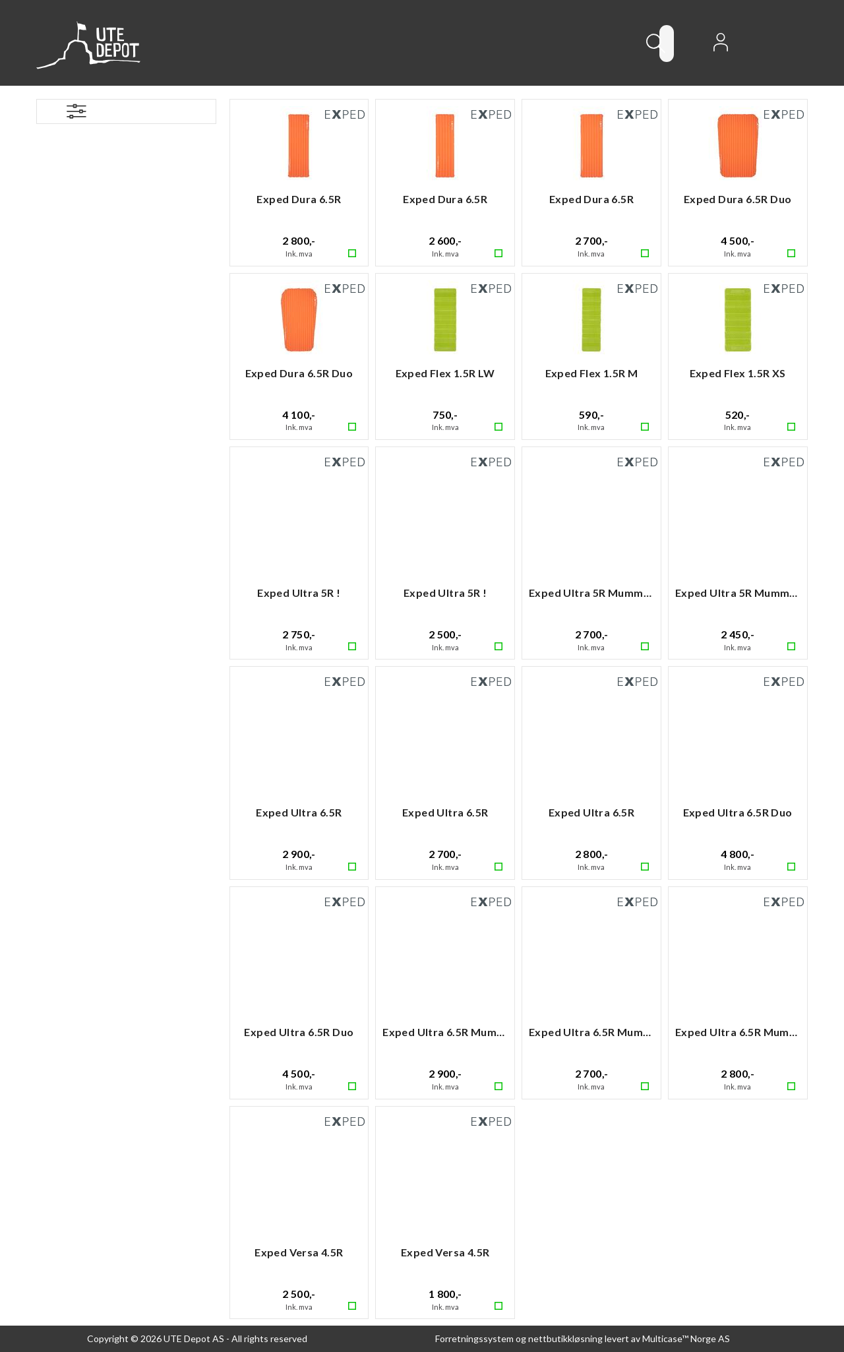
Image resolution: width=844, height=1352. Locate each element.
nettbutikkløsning (565, 1338)
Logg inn (720, 46)
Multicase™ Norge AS (686, 1338)
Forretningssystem (474, 1338)
